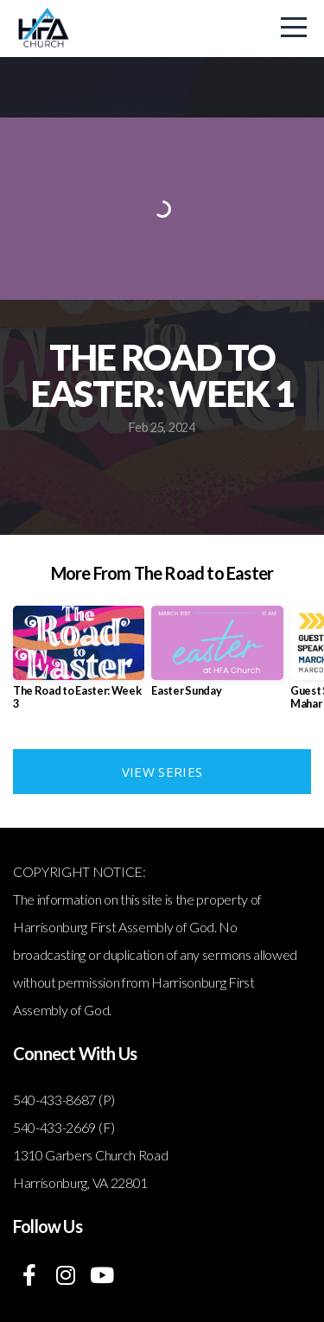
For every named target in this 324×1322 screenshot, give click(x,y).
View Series (162, 771)
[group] (78, 664)
